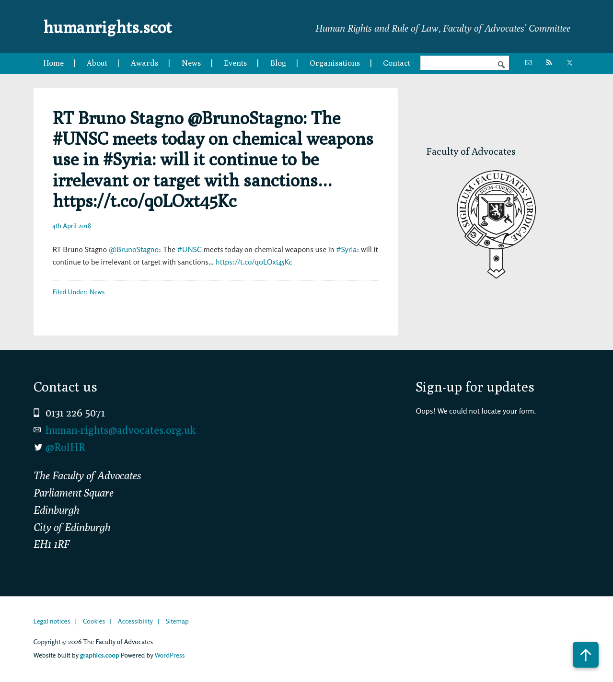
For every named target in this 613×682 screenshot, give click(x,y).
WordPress (169, 655)
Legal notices (52, 621)
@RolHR (65, 447)
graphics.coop (99, 655)
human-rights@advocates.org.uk (121, 430)
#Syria (346, 249)
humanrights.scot (119, 25)
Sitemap (176, 621)
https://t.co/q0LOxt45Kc (254, 261)
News (97, 292)
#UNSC (189, 249)
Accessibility (135, 621)
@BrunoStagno (134, 249)
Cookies (94, 621)
